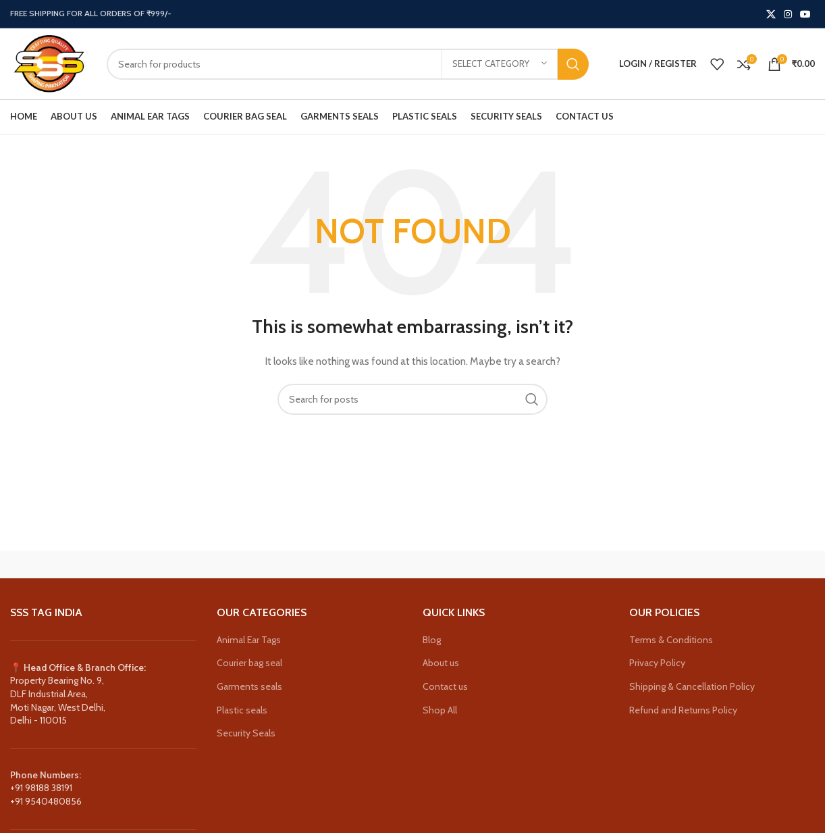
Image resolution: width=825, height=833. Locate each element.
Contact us (445, 686)
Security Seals (246, 733)
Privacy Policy (657, 663)
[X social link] (771, 14)
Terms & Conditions (671, 640)
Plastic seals (242, 710)
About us (441, 663)
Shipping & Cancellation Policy (692, 686)
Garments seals (249, 686)
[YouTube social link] (805, 14)
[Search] (348, 64)
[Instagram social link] (788, 14)
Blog (432, 640)
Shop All (440, 710)
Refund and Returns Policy (683, 710)
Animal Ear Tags (249, 640)
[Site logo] (48, 63)
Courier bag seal (249, 663)
